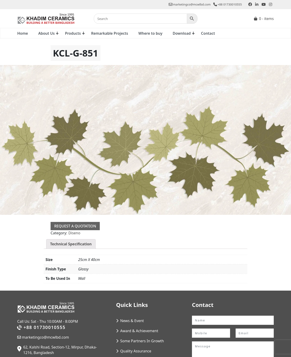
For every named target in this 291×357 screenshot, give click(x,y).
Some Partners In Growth (142, 340)
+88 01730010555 (227, 4)
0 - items (266, 18)
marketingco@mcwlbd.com (190, 4)
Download (182, 33)
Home (22, 33)
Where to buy (150, 33)
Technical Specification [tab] (71, 243)
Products (73, 33)
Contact (208, 33)
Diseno (74, 232)
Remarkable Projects (109, 33)
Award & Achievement (139, 330)
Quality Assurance (135, 351)
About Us (46, 33)
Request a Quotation (75, 226)
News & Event (132, 320)
